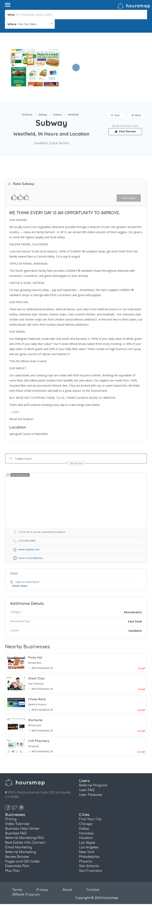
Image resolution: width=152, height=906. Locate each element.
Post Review (125, 131)
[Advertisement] (105, 60)
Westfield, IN (46, 668)
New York (87, 852)
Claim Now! (19, 586)
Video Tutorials (17, 824)
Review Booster (17, 857)
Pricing (11, 819)
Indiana (57, 114)
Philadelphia (89, 857)
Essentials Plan (17, 866)
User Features (90, 795)
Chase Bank (37, 699)
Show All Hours (77, 463)
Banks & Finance (37, 704)
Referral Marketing (20, 852)
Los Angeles (88, 847)
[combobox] (30, 24)
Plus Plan (12, 871)
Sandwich (135, 631)
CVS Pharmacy (38, 741)
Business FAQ (16, 833)
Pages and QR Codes (22, 861)
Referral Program (93, 785)
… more (14, 412)
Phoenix (85, 861)
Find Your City (90, 819)
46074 (35, 668)
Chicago (86, 824)
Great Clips (36, 678)
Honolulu (86, 833)
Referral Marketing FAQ (24, 838)
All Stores (27, 114)
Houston (86, 838)
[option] (35, 67)
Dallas (84, 828)
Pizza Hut (35, 657)
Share (136, 115)
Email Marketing (18, 847)
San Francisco (90, 871)
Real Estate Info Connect (25, 842)
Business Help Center (22, 828)
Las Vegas (87, 842)
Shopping (33, 746)
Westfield (73, 114)
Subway (42, 114)
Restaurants (133, 612)
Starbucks (35, 720)
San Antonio (89, 866)
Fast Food (135, 621)
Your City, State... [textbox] (28, 24)
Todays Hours (23, 458)
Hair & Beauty (36, 683)
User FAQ (87, 790)
